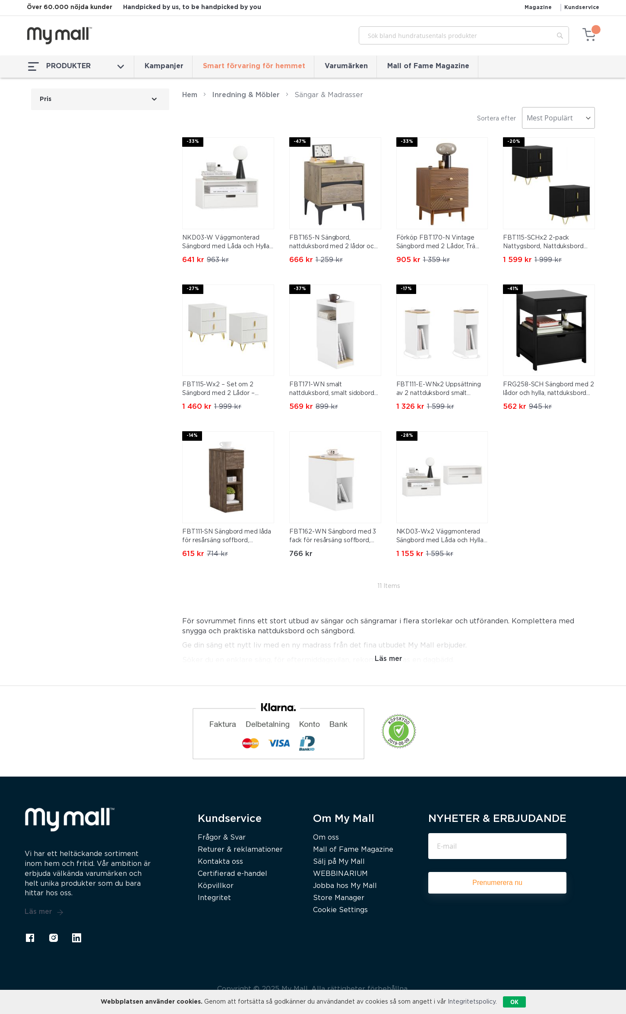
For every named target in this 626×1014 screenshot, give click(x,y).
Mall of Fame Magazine (428, 66)
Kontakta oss (220, 862)
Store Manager (338, 898)
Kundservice (581, 7)
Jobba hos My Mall (345, 886)
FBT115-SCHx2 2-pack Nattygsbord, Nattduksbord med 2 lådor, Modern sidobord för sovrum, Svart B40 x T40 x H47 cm (547, 243)
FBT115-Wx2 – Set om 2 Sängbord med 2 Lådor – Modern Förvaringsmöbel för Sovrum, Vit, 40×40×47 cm (223, 390)
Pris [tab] (45, 99)
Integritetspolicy (472, 1002)
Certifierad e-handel (232, 874)
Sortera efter (496, 118)
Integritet (214, 898)
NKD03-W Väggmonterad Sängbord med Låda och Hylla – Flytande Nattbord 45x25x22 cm (227, 243)
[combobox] (464, 35)
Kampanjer (164, 66)
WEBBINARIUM (340, 874)
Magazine (538, 7)
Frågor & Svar (222, 837)
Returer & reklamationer (240, 850)
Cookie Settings (340, 910)
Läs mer (44, 912)
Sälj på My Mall (339, 862)
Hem (189, 95)
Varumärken (346, 66)
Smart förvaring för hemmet (254, 66)
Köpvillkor (216, 886)
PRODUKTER (76, 66)
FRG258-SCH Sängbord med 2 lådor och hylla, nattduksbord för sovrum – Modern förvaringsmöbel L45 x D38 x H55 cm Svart (548, 390)
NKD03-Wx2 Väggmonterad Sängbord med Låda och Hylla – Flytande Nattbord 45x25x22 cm (441, 537)
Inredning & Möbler (246, 95)
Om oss (326, 837)
